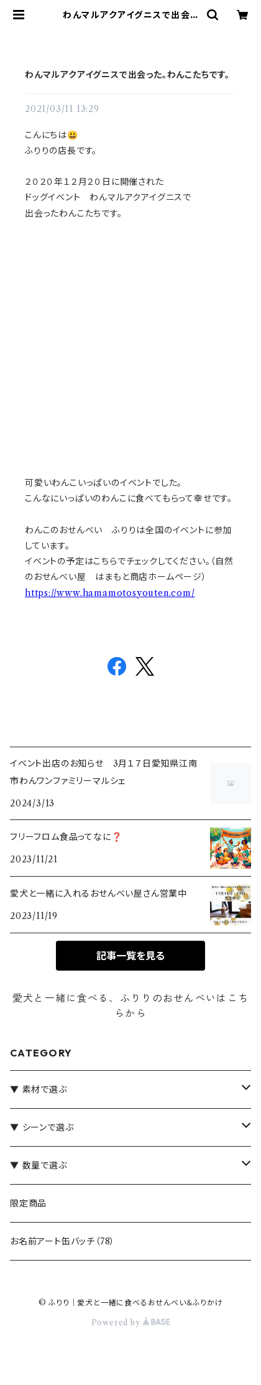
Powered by (130, 1322)
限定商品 (28, 1203)
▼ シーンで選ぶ (41, 1127)
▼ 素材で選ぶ (38, 1089)
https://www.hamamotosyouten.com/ (110, 593)
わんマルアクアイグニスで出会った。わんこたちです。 (127, 74)
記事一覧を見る (130, 955)
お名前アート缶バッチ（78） (62, 1241)
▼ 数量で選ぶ (38, 1165)
